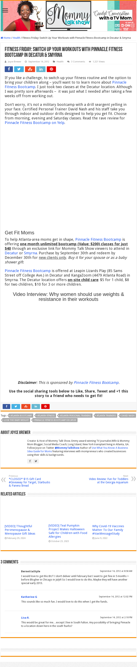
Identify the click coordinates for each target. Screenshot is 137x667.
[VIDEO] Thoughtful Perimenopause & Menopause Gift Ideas (20, 529)
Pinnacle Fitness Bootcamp (98, 239)
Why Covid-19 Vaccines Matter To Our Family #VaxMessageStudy (108, 529)
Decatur (11, 253)
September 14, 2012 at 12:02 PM (115, 596)
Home (6, 37)
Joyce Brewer (14, 61)
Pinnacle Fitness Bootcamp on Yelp (34, 122)
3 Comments (78, 61)
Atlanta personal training (75, 415)
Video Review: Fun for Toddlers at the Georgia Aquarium (107, 479)
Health (16, 37)
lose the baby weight (16, 420)
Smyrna (30, 253)
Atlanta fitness (46, 415)
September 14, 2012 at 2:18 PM (116, 617)
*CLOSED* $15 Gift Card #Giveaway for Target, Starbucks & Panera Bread (30, 481)
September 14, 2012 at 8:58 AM (116, 571)
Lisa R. (25, 617)
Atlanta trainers (106, 415)
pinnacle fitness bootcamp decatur (55, 420)
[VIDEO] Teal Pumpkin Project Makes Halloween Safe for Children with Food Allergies (68, 531)
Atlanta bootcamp (21, 415)
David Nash (128, 415)
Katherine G (29, 596)
